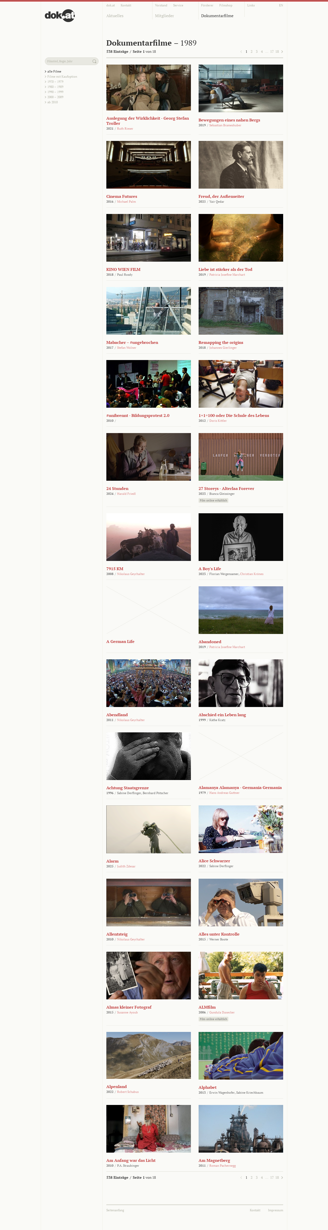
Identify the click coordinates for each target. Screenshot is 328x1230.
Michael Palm (126, 201)
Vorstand (161, 5)
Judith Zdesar (126, 866)
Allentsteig (117, 934)
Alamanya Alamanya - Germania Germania (240, 787)
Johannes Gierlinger (223, 348)
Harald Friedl (126, 494)
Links (251, 5)
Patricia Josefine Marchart (227, 274)
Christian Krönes (251, 574)
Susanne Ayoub (127, 1012)
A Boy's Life (210, 568)
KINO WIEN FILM (123, 269)
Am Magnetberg (214, 1160)
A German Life (120, 641)
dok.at (110, 5)
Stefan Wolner (126, 348)
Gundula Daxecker (222, 1012)
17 (272, 51)
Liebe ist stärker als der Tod (225, 269)
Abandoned (210, 641)
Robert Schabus (128, 1092)
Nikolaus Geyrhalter (131, 574)
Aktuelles (115, 15)
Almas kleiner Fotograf (128, 1007)
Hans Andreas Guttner (224, 793)
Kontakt (126, 5)
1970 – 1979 (55, 82)
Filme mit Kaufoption (62, 76)
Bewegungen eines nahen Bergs (229, 120)
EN (281, 5)
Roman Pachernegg (222, 1165)
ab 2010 (52, 102)
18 (277, 51)
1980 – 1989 (55, 87)
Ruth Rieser (125, 128)
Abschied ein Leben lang (222, 714)
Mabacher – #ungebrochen (132, 342)
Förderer (207, 5)
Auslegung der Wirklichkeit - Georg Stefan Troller (147, 120)
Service (178, 5)
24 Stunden (117, 488)
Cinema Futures (121, 196)
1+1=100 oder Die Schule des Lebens (234, 415)
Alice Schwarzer (214, 861)
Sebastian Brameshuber (225, 125)
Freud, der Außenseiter (221, 196)
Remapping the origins (221, 342)
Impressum (275, 1210)
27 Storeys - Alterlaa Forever (226, 488)
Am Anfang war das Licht (131, 1160)
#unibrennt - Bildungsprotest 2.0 (137, 415)
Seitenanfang (115, 1210)
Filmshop (225, 5)
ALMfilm (207, 1007)
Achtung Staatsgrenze (127, 788)
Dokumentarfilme (217, 15)
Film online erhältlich (213, 500)
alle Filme (54, 71)
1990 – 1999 (55, 92)
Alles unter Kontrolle (219, 934)
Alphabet (208, 1087)
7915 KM (114, 568)
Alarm (112, 861)
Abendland (117, 714)
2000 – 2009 (55, 97)
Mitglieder (164, 15)
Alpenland (116, 1086)
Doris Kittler (218, 421)
